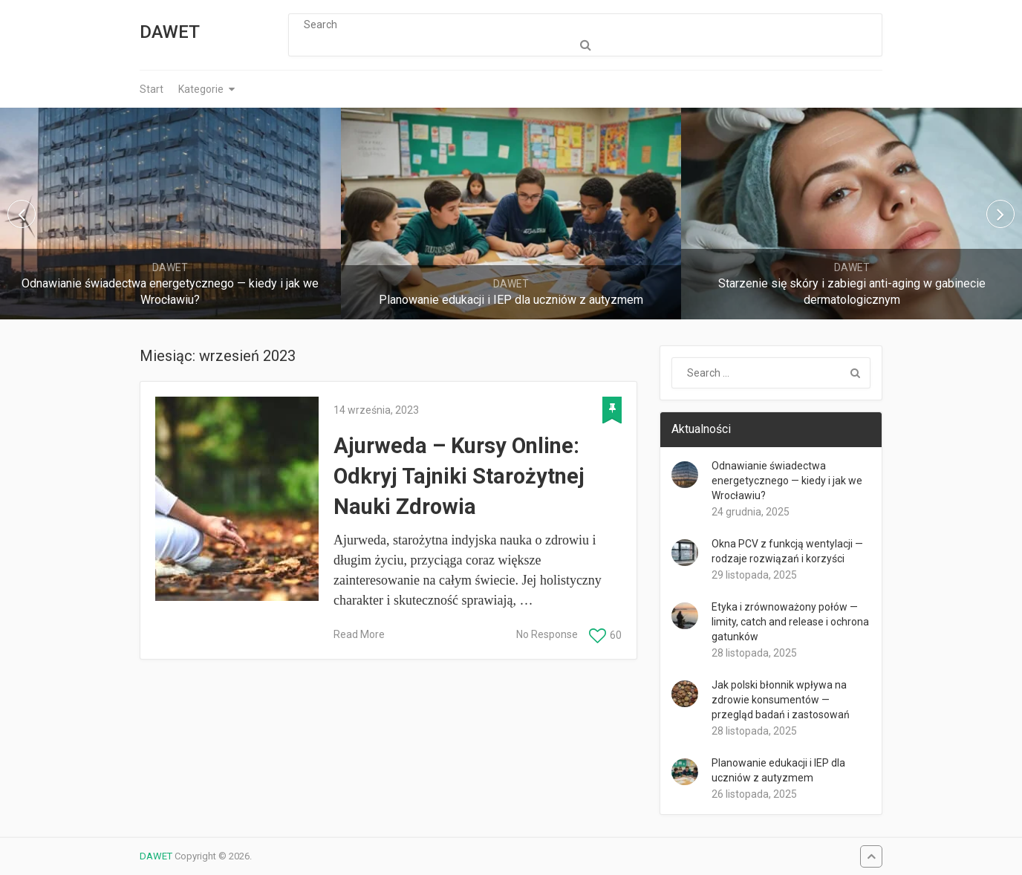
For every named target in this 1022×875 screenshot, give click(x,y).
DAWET (170, 32)
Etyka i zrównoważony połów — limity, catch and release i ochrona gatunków (790, 622)
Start (151, 89)
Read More (359, 634)
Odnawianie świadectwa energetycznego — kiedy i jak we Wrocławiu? (787, 480)
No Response (547, 634)
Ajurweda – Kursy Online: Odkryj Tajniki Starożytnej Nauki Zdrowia (459, 475)
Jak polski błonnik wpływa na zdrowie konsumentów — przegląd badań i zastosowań (781, 700)
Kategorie (201, 89)
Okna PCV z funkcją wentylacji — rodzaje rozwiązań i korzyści (787, 551)
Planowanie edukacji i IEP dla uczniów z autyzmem (778, 770)
